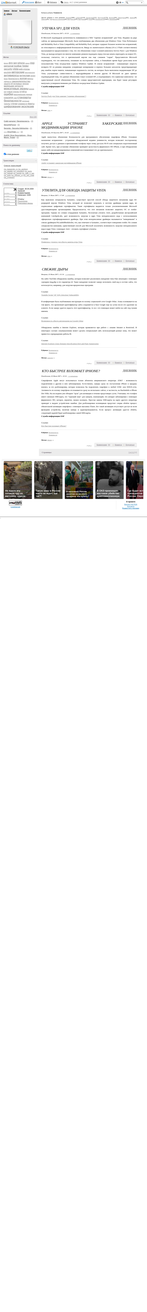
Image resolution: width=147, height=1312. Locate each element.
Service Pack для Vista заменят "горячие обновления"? (63, 96)
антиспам (25, 75)
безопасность (13, 79)
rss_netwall (8, 173)
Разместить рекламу (130, 508)
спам (15, 98)
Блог (90, 19)
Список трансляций (12, 166)
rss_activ (7, 175)
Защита (132, 17)
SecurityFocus (10, 125)
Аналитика (113, 19)
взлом (23, 78)
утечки (14, 103)
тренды (7, 104)
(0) (32, 121)
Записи (6, 11)
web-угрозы (24, 69)
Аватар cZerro (19, 32)
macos (27, 63)
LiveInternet (9, 2)
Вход (39, 2)
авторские (18, 72)
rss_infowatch (18, 171)
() (109, 115)
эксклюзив (27, 106)
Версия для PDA (130, 504)
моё (5, 92)
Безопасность (99, 19)
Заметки (44, 19)
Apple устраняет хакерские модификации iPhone (61, 163)
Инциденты (122, 17)
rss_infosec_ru (17, 175)
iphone (21, 63)
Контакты (130, 506)
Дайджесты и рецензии (57, 19)
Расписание (90, 17)
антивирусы (11, 75)
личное (25, 84)
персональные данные (23, 94)
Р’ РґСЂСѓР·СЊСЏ (21, 47)
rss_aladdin (8, 171)
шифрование (12, 106)
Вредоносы (71, 19)
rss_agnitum (23, 169)
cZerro (5, 14)
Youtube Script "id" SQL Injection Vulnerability (60, 295)
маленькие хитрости (13, 86)
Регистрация (29, 2)
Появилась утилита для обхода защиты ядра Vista (61, 242)
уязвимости (22, 104)
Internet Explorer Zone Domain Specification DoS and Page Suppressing (69, 344)
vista (15, 68)
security (8, 69)
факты (31, 103)
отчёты (23, 91)
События (79, 17)
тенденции (25, 101)
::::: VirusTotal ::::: (11, 132)
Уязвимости (53, 105)
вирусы (30, 79)
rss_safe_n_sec (28, 173)
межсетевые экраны (16, 88)
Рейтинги (53, 2)
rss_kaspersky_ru (11, 169)
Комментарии (24, 11)
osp (32, 62)
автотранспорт (30, 72)
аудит (32, 76)
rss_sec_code (28, 175)
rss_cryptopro (9, 177)
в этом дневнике (12, 154)
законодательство (21, 81)
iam (15, 63)
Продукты (101, 17)
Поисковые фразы (25, 203)
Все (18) (33, 117)
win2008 (7, 72)
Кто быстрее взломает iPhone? (53, 426)
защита (7, 84)
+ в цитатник (75, 33)
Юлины (68, 17)
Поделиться (130, 115)
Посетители (22, 201)
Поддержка (117, 2)
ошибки (8, 94)
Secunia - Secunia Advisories (16, 128)
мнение (31, 89)
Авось (66, 2)
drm (11, 63)
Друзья (14, 11)
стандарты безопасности (17, 99)
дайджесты (7, 81)
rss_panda (17, 173)
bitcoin (6, 63)
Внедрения (81, 19)
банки (6, 79)
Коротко (111, 17)
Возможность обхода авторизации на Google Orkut (62, 321)
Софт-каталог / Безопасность (16, 121)
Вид (121, 3)
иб (12, 84)
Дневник (130, 27)
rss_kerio (28, 171)
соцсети (8, 97)
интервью (17, 84)
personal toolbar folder (16, 66)
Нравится (118, 115)
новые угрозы (13, 92)
